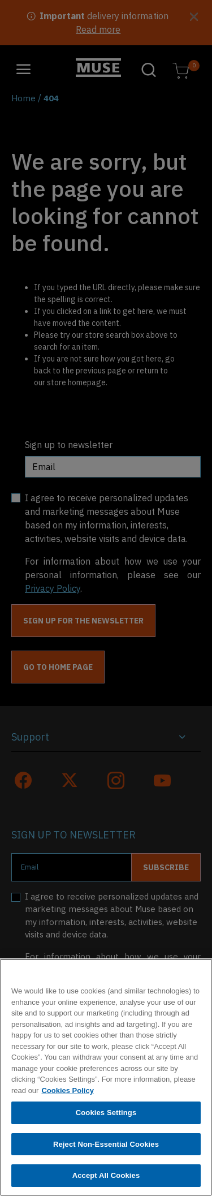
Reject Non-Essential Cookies (106, 1146)
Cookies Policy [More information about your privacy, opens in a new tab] (67, 1092)
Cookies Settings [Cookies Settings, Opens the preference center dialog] (106, 1115)
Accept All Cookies (106, 1177)
